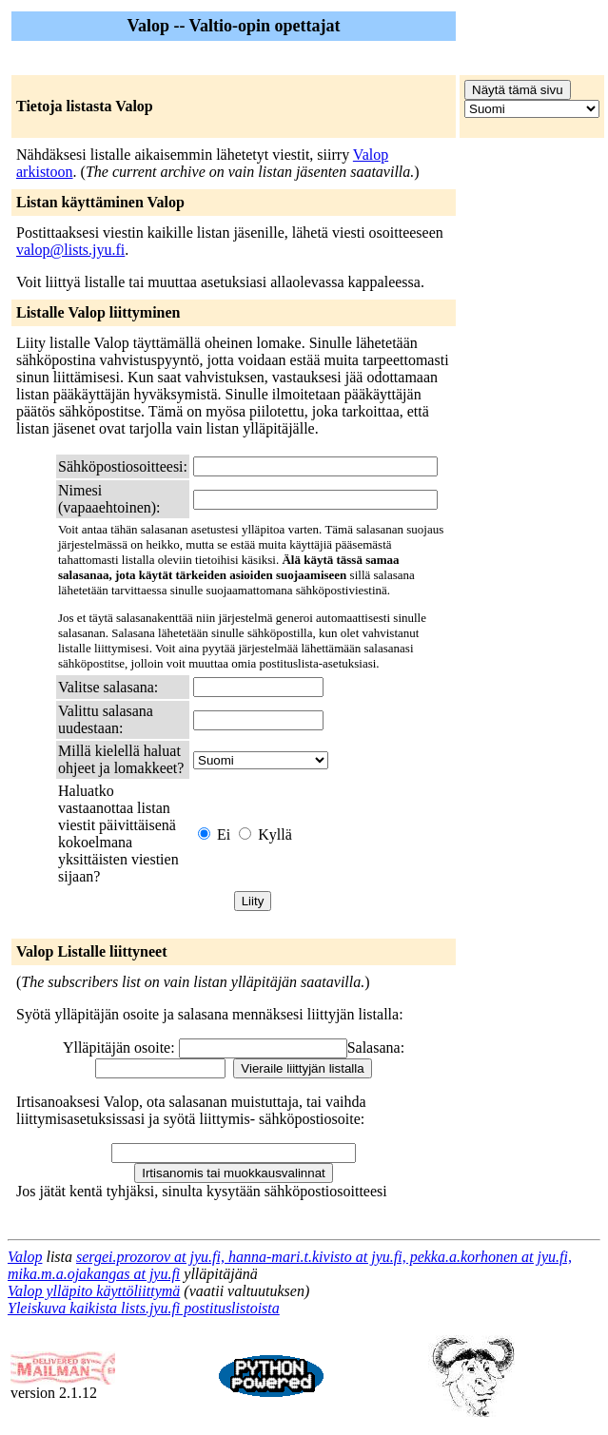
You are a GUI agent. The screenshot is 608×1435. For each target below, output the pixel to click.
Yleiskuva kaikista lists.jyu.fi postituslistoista (144, 1308)
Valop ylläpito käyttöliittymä (94, 1291)
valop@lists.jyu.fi (70, 250)
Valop (25, 1257)
